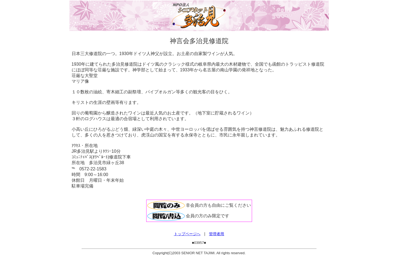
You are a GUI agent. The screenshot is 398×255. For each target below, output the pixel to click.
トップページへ (187, 234)
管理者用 (216, 234)
